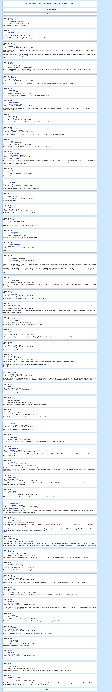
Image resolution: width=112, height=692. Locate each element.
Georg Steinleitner (13, 448)
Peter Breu (11, 292)
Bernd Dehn (11, 182)
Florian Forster (14, 257)
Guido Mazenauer (13, 64)
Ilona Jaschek (12, 343)
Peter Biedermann (13, 640)
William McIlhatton (13, 232)
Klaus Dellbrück (12, 220)
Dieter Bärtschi (12, 207)
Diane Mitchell (12, 20)
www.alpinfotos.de (15, 261)
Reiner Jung (11, 32)
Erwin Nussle (11, 44)
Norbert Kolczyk (12, 116)
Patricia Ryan (11, 436)
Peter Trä (10, 331)
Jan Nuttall (11, 552)
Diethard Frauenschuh (14, 244)
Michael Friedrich (15, 503)
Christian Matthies (13, 102)
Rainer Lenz (11, 576)
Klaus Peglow (12, 372)
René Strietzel (12, 477)
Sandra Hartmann (13, 399)
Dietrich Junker (12, 356)
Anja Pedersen (12, 170)
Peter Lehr (11, 141)
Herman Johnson (13, 279)
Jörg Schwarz (12, 652)
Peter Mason (11, 423)
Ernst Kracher (12, 77)
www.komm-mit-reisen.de (17, 158)
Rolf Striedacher (12, 411)
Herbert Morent (14, 153)
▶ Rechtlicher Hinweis (50, 9)
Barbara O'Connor (13, 128)
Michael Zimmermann (14, 677)
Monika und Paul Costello (15, 564)
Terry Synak (11, 90)
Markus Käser (12, 195)
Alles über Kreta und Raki (17, 508)
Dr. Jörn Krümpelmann (14, 519)
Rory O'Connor (12, 386)
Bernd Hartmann (12, 627)
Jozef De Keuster (13, 601)
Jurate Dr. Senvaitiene (14, 305)
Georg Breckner (12, 319)
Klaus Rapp (11, 665)
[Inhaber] (5, 57)
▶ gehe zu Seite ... (50, 14)
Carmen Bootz (12, 491)
